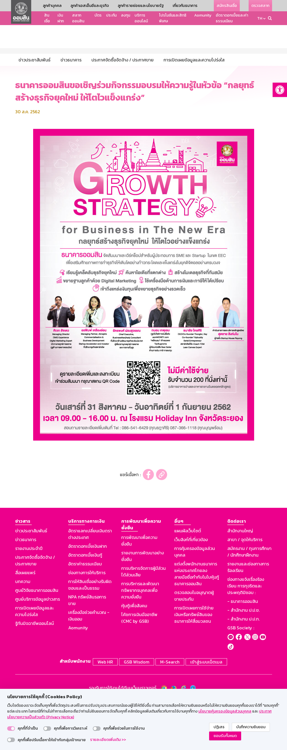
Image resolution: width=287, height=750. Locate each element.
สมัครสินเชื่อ (227, 6)
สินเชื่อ (47, 18)
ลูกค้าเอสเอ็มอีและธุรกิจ (89, 6)
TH (259, 18)
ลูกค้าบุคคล (52, 6)
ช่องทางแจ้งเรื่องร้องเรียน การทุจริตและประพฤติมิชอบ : (245, 637)
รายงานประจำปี (29, 600)
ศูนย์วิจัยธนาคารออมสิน (36, 641)
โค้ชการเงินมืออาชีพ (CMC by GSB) (139, 669)
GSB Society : (240, 679)
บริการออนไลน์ (141, 18)
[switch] (11, 728)
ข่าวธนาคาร (25, 591)
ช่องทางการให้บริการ (87, 624)
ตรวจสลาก (260, 6)
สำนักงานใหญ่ (240, 582)
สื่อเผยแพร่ (25, 624)
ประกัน (111, 15)
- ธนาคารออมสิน (242, 652)
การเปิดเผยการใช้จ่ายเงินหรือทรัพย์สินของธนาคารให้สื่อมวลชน (194, 666)
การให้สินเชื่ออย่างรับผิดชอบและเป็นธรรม (90, 636)
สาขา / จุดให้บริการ (244, 591)
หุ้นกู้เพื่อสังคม (134, 657)
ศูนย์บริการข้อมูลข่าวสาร (37, 650)
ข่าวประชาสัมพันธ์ (31, 582)
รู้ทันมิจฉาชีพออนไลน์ (34, 674)
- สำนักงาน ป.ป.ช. (243, 661)
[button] (280, 90)
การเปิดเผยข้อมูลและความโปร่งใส (34, 662)
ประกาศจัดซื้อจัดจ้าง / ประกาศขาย (35, 612)
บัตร (98, 15)
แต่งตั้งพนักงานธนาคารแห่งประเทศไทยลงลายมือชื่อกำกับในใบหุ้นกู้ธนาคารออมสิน (196, 625)
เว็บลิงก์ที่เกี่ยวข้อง (191, 591)
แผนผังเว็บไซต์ (187, 582)
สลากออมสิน (78, 18)
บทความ (22, 633)
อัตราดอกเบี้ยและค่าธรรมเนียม (232, 18)
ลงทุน (125, 15)
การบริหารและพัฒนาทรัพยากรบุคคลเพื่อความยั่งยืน (140, 642)
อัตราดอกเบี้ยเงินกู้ (85, 606)
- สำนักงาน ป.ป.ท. (243, 670)
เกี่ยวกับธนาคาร (185, 6)
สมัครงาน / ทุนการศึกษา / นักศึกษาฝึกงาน (249, 603)
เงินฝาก (60, 18)
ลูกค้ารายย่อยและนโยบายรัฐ (141, 6)
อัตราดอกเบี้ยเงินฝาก (87, 597)
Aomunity (202, 15)
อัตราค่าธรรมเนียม (85, 615)
